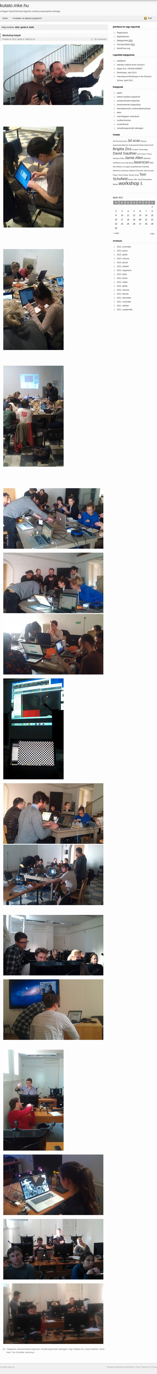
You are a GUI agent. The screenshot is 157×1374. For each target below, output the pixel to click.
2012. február (123, 294)
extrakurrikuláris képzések (28, 1349)
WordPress (129, 1367)
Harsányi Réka (118, 158)
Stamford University (120, 171)
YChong (153, 1367)
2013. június (122, 251)
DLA (139, 154)
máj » (152, 234)
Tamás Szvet (134, 175)
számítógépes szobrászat (128, 116)
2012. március (123, 290)
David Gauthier (91, 1349)
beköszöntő (148, 145)
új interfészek (123, 124)
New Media (117, 167)
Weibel (115, 184)
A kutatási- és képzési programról (27, 18)
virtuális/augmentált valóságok (54, 1349)
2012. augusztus (124, 270)
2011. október (123, 306)
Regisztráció (122, 33)
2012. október (123, 266)
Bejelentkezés (123, 36)
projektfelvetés (136, 167)
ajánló (119, 93)
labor (119, 112)
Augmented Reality (136, 145)
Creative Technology (140, 149)
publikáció (121, 61)
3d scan (134, 141)
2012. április (122, 286)
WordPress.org (123, 48)
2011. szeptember (125, 309)
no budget (126, 167)
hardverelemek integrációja (128, 105)
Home (5, 18)
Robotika (145, 167)
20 (140, 220)
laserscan (141, 162)
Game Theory (146, 154)
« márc (116, 233)
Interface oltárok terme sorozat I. (131, 65)
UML (135, 179)
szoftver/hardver (124, 120)
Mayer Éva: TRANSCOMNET (129, 69)
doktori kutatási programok (128, 97)
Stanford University (136, 171)
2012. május (122, 282)
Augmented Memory (121, 145)
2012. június (122, 278)
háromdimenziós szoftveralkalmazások (134, 108)
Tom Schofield (18, 1352)
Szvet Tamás (123, 175)
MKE (152, 163)
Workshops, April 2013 (127, 72)
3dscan (143, 141)
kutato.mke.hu (14, 5)
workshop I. (30, 1352)
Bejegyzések (125, 40)
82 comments (100, 39)
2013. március (123, 258)
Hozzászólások (126, 44)
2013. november (124, 247)
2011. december (124, 298)
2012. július (122, 274)
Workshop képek (11, 35)
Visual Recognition (145, 179)
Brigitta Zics (79, 1349)
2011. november (124, 302)
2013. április (122, 255)
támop (130, 179)
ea (34, 39)
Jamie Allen (134, 158)
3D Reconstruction (120, 141)
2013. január (122, 262)
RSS (150, 18)
